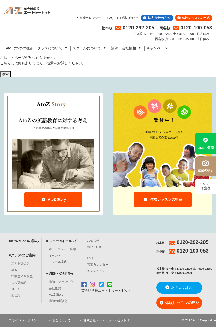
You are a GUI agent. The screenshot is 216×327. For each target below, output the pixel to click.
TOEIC (15, 289)
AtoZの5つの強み (19, 48)
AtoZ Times (95, 247)
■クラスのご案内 (22, 255)
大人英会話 (19, 282)
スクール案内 (58, 262)
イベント (55, 255)
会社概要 (55, 288)
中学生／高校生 (22, 276)
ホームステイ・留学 (62, 249)
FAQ (108, 18)
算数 (14, 270)
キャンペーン (157, 48)
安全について (59, 320)
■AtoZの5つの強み (24, 241)
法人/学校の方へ (156, 18)
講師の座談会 (58, 301)
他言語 (15, 295)
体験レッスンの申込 (193, 18)
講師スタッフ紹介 (61, 282)
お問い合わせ (127, 18)
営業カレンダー (90, 18)
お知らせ (93, 240)
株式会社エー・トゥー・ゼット (104, 320)
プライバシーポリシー (22, 320)
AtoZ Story (53, 199)
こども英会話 (20, 263)
